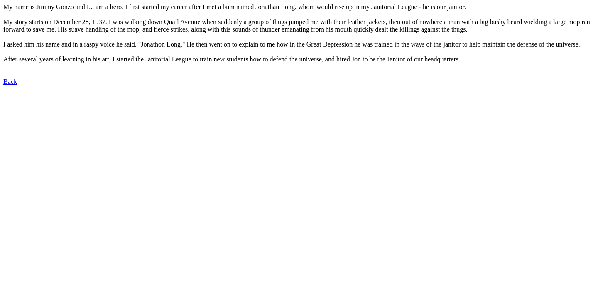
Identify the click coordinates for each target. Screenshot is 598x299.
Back (10, 81)
